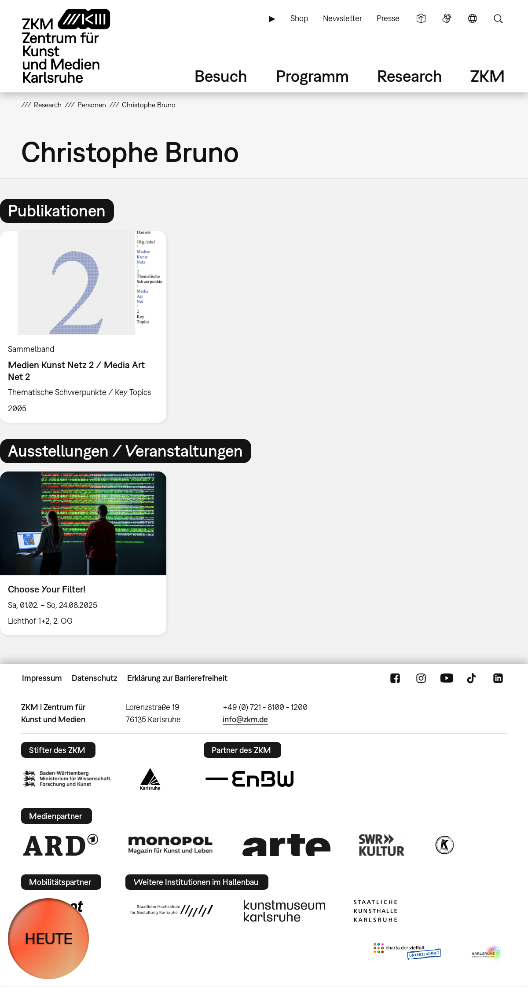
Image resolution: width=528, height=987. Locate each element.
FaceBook (395, 678)
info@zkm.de (245, 719)
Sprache (472, 18)
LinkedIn (498, 678)
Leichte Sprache (421, 18)
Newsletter (342, 18)
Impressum (42, 678)
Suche (498, 18)
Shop (299, 18)
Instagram (421, 678)
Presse (388, 18)
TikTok (472, 678)
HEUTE (49, 938)
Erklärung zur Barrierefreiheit (177, 678)
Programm (312, 75)
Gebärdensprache (446, 18)
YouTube (446, 678)
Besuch (220, 75)
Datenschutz (94, 678)
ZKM (487, 75)
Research (409, 75)
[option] (87, 327)
